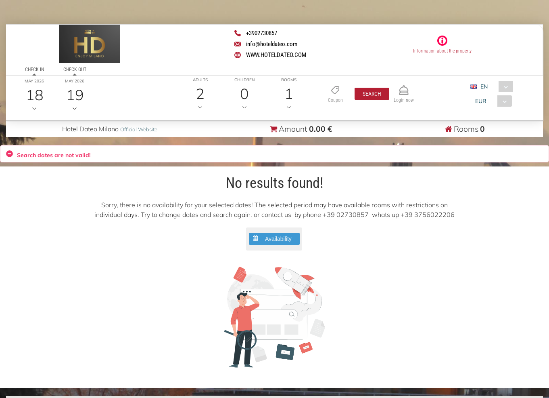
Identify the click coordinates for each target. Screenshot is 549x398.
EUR (480, 101)
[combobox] (495, 86)
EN (484, 86)
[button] (372, 94)
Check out (74, 69)
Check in (34, 69)
